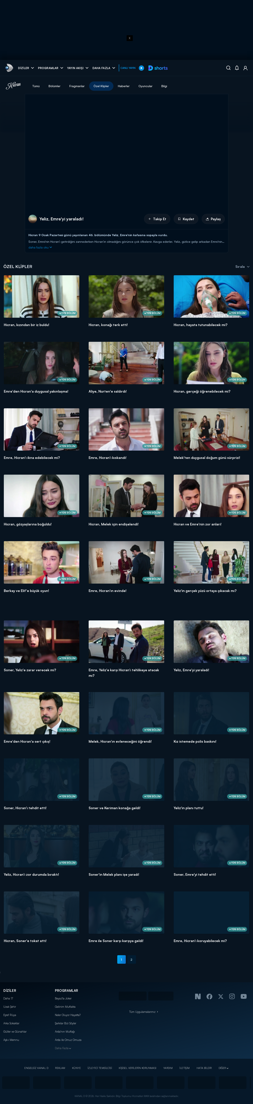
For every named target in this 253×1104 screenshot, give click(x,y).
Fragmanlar (77, 86)
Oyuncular (145, 86)
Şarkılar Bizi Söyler (65, 1023)
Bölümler (54, 86)
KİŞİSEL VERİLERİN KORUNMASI (138, 1068)
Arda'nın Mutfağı (65, 1031)
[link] (8, 67)
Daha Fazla (61, 1048)
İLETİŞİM (184, 1068)
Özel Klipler (101, 86)
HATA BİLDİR (204, 1068)
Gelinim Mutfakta (65, 1006)
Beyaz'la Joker (63, 998)
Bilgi (164, 86)
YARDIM (168, 1068)
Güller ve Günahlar (15, 1031)
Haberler (124, 86)
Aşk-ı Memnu (11, 1040)
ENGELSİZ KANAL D (36, 1068)
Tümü (36, 86)
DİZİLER (9, 991)
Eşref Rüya (9, 1015)
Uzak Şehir (9, 1006)
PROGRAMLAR (66, 991)
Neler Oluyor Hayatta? (68, 1015)
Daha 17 (8, 998)
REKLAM (60, 1068)
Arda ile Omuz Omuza (68, 1040)
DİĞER (222, 1068)
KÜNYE (76, 1068)
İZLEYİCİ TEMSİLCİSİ (100, 1068)
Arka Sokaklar (11, 1023)
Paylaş (213, 219)
